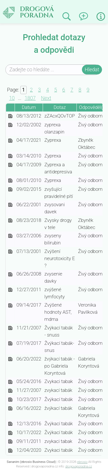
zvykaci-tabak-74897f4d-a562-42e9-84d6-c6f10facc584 (10, 433)
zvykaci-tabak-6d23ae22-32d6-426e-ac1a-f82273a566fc (10, 441)
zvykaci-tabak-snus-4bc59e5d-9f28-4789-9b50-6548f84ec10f (10, 343)
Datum (29, 107)
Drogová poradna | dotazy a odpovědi (42, 10)
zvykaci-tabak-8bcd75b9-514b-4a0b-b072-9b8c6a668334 (10, 424)
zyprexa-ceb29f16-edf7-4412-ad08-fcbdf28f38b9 (10, 156)
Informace (100, 16)
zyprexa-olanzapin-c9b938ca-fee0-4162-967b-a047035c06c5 (10, 125)
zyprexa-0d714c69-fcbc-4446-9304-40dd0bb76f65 (10, 181)
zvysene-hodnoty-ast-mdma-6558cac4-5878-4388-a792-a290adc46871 (10, 305)
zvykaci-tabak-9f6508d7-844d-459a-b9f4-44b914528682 (10, 408)
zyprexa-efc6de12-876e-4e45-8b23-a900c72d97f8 (10, 140)
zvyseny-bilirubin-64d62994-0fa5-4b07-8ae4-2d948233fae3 (10, 236)
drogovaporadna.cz (78, 466)
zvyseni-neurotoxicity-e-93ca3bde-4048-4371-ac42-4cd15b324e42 (10, 252)
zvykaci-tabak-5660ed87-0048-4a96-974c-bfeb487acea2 (10, 450)
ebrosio (82, 462)
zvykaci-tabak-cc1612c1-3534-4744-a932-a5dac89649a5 (10, 390)
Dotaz (60, 107)
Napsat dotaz (85, 14)
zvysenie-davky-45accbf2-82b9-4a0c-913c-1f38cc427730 (10, 274)
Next (46, 98)
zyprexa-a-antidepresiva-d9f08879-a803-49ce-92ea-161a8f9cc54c (10, 165)
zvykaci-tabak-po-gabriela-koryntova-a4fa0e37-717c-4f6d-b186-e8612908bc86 (10, 359)
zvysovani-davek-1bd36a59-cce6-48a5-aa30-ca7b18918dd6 (10, 205)
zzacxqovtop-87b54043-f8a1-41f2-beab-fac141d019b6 (10, 116)
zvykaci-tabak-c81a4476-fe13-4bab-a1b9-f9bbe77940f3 (10, 400)
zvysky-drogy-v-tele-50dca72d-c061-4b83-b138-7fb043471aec (10, 220)
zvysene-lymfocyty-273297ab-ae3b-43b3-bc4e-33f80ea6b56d (10, 290)
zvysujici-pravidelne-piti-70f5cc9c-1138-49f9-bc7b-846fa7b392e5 (10, 189)
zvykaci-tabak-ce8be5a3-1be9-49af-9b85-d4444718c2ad (10, 382)
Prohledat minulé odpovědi (68, 17)
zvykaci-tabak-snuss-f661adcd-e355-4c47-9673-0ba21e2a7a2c (10, 328)
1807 (30, 98)
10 (12, 98)
